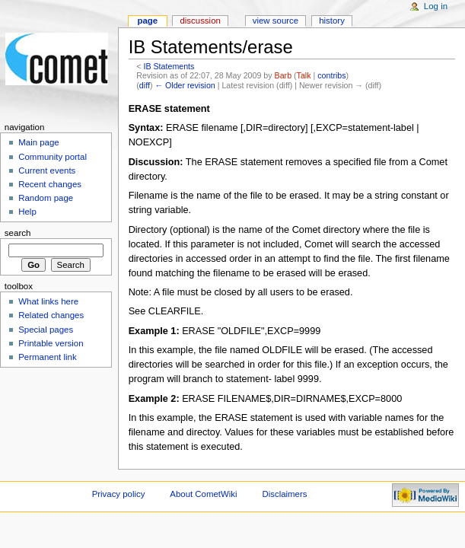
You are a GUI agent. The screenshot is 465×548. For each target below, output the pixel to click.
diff (144, 85)
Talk (304, 75)
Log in (435, 6)
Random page (45, 197)
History (332, 20)
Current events (46, 170)
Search (18, 232)
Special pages (45, 329)
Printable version (50, 343)
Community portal (52, 156)
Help (27, 211)
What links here (48, 301)
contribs (331, 75)
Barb (283, 75)
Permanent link (47, 357)
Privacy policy (118, 494)
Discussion (200, 20)
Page (147, 20)
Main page (38, 142)
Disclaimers (284, 494)
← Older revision (184, 85)
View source (275, 20)
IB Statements (168, 66)
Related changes (51, 315)
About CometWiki (203, 494)
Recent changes (49, 184)
